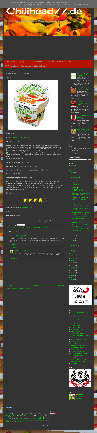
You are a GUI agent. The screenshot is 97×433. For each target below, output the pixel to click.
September (76, 184)
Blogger (52, 425)
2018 (72, 258)
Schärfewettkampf (31, 420)
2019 (72, 255)
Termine (72, 62)
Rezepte (22, 62)
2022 (72, 175)
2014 (72, 267)
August (75, 187)
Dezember (76, 177)
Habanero (29, 416)
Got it (86, 4)
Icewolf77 (17, 250)
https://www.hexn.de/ (26, 207)
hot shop (12, 421)
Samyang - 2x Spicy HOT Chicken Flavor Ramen (82, 103)
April (74, 240)
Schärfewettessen (21, 420)
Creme (21, 227)
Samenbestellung (10, 420)
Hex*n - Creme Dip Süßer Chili (80, 205)
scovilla (19, 421)
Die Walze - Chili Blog (77, 329)
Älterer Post (61, 285)
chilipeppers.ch (75, 323)
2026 (72, 165)
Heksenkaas (34, 227)
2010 (72, 277)
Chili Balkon (74, 314)
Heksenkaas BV (18, 137)
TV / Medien (12, 66)
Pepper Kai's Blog (75, 341)
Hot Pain (73, 310)
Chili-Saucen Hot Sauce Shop (79, 353)
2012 (72, 272)
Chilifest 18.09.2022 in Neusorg (80, 212)
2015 (72, 265)
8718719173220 (15, 227)
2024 (72, 170)
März (74, 243)
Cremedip (25, 227)
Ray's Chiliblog (75, 343)
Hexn (39, 227)
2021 (72, 251)
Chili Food (35, 414)
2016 (72, 263)
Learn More (78, 4)
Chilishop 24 (74, 357)
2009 (72, 280)
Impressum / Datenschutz (33, 66)
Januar (75, 248)
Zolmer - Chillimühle (77, 222)
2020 (72, 253)
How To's (49, 62)
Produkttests (36, 62)
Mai (74, 238)
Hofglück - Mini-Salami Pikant (80, 197)
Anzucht (9, 414)
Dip (30, 227)
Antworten (12, 244)
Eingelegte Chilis (11, 416)
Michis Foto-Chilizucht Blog (78, 339)
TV (7, 421)
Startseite (10, 62)
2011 (72, 275)
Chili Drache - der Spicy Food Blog (80, 316)
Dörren (43, 414)
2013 (72, 270)
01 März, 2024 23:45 (27, 250)
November (76, 180)
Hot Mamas (74, 363)
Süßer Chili (44, 227)
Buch (27, 414)
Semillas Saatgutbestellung (78, 319)
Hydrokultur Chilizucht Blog (78, 333)
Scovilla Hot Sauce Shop (77, 351)
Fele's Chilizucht (75, 331)
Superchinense (40, 420)
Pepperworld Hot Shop (77, 355)
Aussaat (19, 414)
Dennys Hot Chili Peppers (78, 327)
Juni (74, 235)
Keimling (41, 416)
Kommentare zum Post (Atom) (21, 288)
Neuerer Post (10, 285)
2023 (72, 173)
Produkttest (36, 418)
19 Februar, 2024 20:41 (21, 236)
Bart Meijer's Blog (75, 325)
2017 (72, 260)
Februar (75, 245)
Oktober (75, 182)
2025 (72, 168)
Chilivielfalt (74, 321)
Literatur (61, 62)
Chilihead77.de (44, 10)
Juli (74, 233)
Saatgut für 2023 (76, 203)
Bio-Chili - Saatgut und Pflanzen (79, 312)
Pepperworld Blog (75, 349)
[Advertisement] (48, 48)
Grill (21, 416)
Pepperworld (20, 418)
